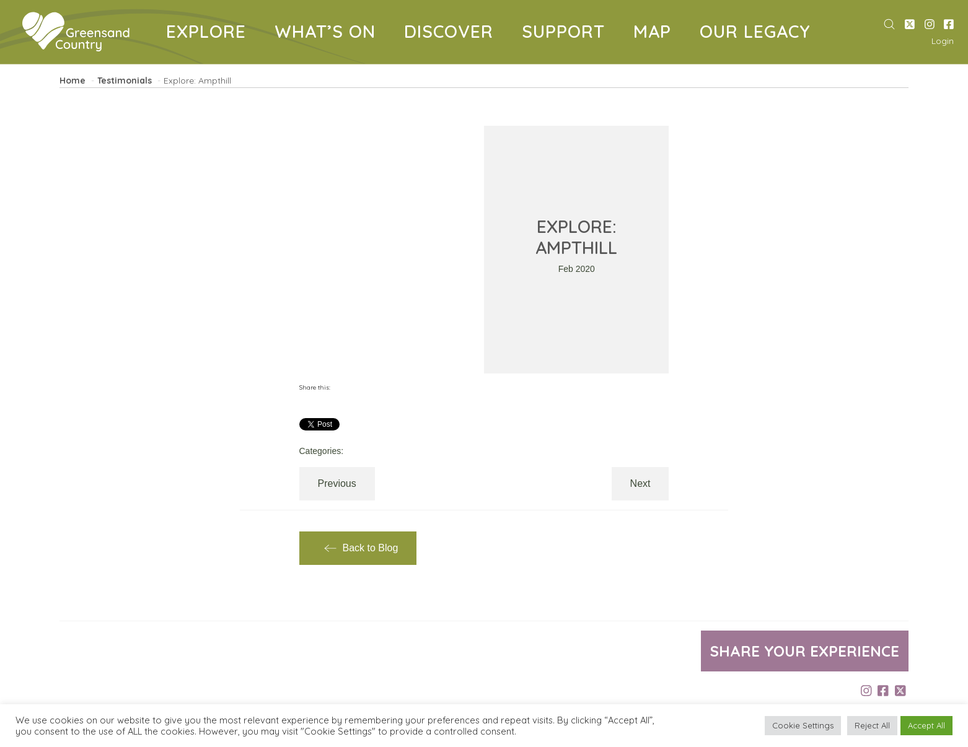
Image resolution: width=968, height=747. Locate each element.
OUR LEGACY (760, 33)
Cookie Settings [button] (803, 725)
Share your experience (804, 651)
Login (942, 40)
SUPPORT (568, 33)
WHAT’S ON (330, 33)
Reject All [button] (872, 725)
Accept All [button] (926, 725)
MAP (656, 33)
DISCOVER (453, 33)
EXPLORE (210, 33)
